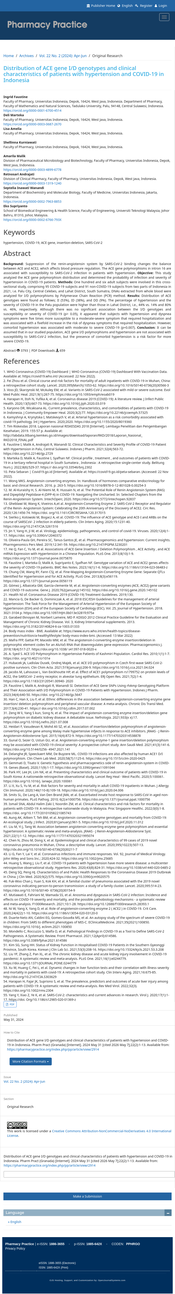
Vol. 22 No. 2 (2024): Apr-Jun (63, 55)
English (125, 5)
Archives (26, 55)
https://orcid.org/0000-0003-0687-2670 (32, 124)
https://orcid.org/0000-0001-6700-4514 (32, 110)
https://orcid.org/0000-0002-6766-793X (32, 219)
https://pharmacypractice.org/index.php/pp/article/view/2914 (53, 1049)
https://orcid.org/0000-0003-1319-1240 (32, 183)
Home (8, 55)
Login (161, 5)
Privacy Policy (15, 1248)
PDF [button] (11, 1004)
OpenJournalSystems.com (112, 1280)
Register (143, 5)
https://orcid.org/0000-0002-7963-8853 (32, 201)
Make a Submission (87, 1196)
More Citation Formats (31, 1061)
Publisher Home (101, 5)
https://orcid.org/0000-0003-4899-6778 (32, 169)
